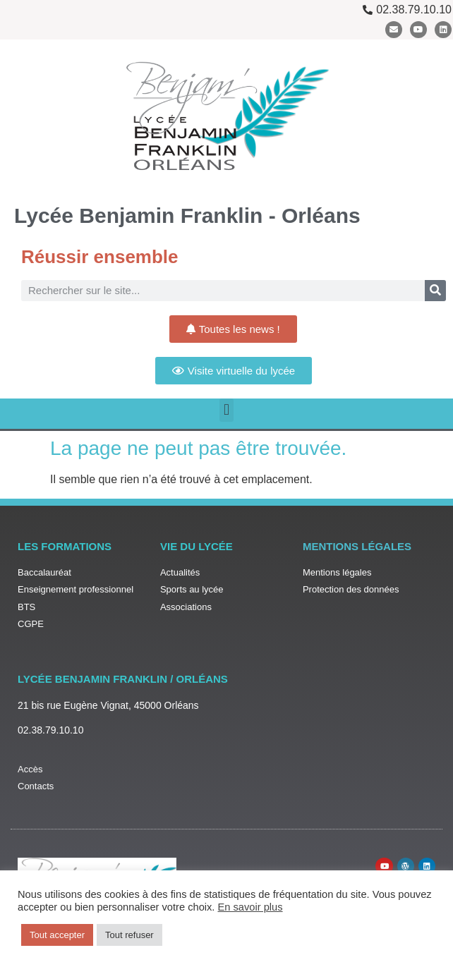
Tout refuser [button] (129, 935)
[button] (226, 410)
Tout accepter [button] (57, 935)
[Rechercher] (435, 290)
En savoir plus (250, 907)
